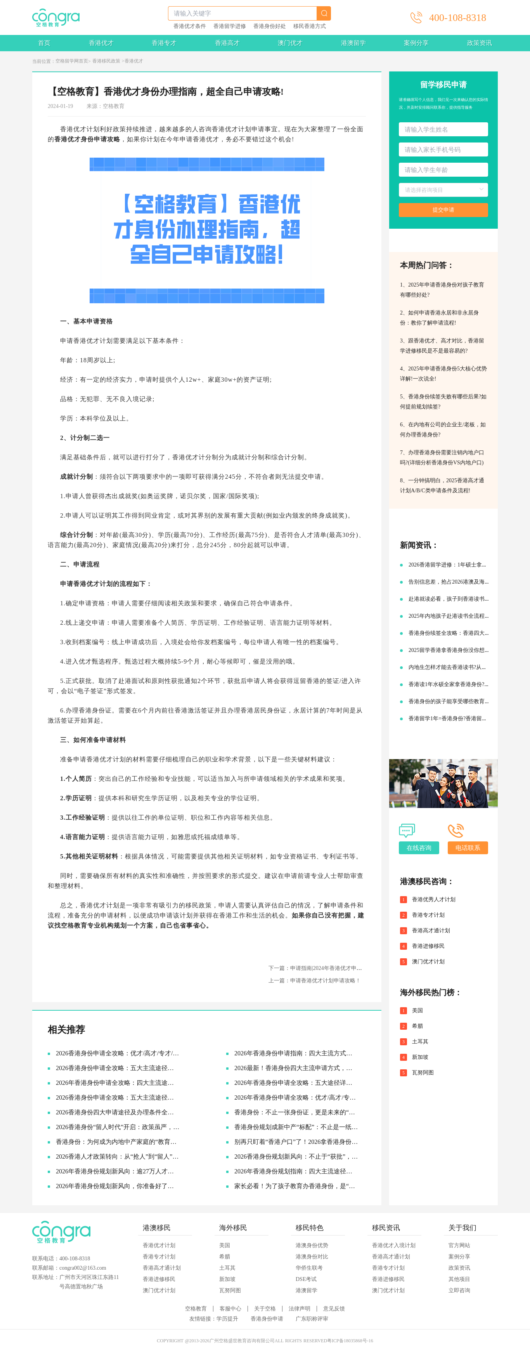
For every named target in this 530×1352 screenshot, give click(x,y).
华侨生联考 (309, 1268)
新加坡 (420, 1057)
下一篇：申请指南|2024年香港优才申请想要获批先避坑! (335, 968)
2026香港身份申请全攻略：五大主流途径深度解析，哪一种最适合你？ (118, 1097)
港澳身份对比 (312, 1257)
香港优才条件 (189, 26)
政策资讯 (479, 43)
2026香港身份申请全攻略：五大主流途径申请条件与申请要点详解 (118, 1068)
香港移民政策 (106, 61)
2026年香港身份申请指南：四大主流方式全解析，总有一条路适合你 (296, 1053)
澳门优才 (290, 43)
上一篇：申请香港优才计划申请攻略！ (314, 981)
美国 (417, 1010)
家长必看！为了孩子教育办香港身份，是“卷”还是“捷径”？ (296, 1186)
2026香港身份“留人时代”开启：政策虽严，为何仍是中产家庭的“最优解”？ (118, 1127)
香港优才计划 (159, 1245)
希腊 (417, 1026)
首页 (44, 43)
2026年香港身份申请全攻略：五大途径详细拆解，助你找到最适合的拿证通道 (296, 1082)
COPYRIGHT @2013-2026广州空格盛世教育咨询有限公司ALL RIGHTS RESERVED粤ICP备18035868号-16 (265, 1340)
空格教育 (74, 925)
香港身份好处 (269, 26)
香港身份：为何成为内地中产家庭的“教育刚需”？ (118, 1141)
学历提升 (227, 1319)
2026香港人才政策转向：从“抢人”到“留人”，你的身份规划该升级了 (118, 1156)
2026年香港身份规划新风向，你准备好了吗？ (118, 1186)
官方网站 (459, 1245)
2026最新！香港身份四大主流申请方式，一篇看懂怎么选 (296, 1068)
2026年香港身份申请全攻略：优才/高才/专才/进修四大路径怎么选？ (296, 1097)
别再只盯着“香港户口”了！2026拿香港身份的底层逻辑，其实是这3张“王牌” (296, 1141)
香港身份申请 (267, 1319)
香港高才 (227, 43)
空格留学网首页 (71, 61)
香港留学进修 (229, 26)
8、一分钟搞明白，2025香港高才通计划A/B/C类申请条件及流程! (442, 486)
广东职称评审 (312, 1319)
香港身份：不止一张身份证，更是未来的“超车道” (296, 1112)
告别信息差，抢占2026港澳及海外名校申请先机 (466, 582)
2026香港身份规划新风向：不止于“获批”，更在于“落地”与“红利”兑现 (296, 1156)
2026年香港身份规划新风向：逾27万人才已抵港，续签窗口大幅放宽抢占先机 (118, 1171)
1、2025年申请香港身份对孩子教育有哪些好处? (442, 290)
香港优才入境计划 (394, 1245)
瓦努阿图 (423, 1073)
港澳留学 (353, 43)
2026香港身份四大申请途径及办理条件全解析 (118, 1112)
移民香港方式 (309, 26)
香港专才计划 (428, 915)
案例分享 (416, 43)
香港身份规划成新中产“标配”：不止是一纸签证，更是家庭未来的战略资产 (296, 1127)
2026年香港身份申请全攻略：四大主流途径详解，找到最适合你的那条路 (118, 1082)
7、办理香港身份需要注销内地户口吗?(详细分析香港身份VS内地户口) (442, 458)
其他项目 (459, 1279)
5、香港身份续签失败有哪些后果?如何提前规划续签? (443, 402)
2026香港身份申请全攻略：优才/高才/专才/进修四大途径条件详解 (118, 1053)
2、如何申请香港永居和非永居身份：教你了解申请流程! (439, 318)
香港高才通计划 (431, 930)
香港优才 (101, 43)
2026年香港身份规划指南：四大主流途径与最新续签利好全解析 (296, 1171)
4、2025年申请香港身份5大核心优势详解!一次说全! (443, 374)
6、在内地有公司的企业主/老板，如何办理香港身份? (443, 430)
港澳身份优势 (312, 1245)
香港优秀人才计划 (434, 899)
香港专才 (164, 43)
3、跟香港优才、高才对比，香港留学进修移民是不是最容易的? (442, 346)
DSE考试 (306, 1279)
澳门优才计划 (428, 961)
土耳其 (420, 1041)
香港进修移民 (428, 946)
